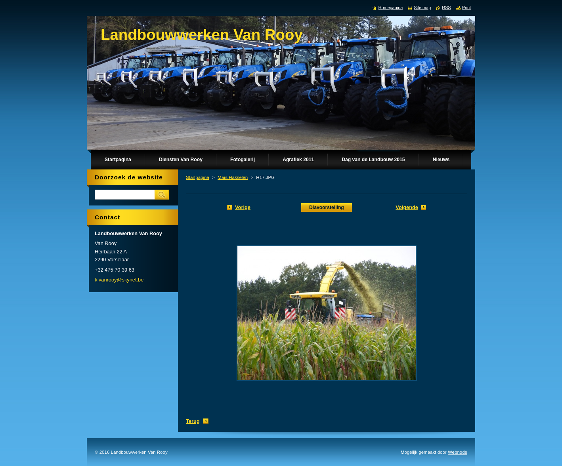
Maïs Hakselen (233, 177)
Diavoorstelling (326, 207)
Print (466, 7)
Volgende (407, 207)
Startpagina (197, 177)
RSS (446, 7)
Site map (422, 7)
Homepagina (390, 7)
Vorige (242, 207)
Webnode (457, 452)
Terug (193, 421)
